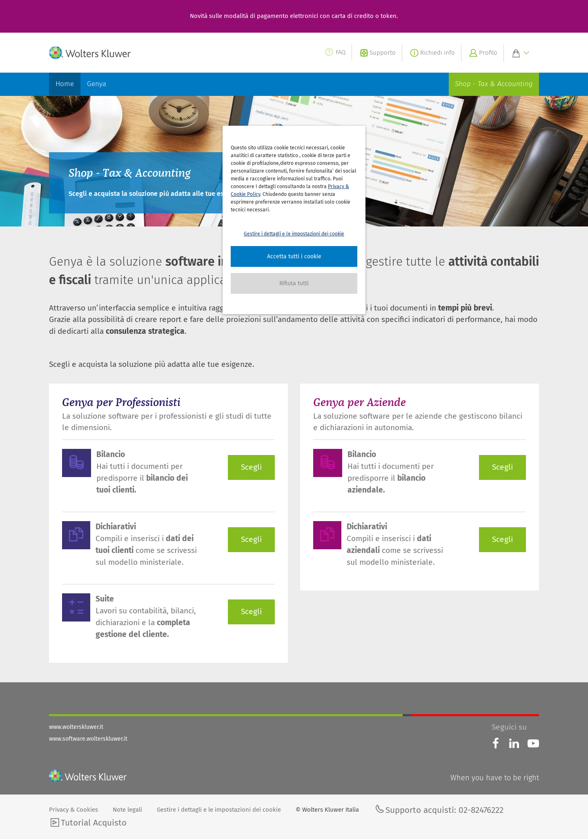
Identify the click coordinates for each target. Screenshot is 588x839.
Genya (96, 84)
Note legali (127, 809)
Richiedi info (431, 54)
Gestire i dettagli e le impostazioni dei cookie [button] (294, 234)
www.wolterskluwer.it (76, 727)
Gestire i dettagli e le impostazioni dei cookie (220, 809)
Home (65, 84)
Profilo (482, 54)
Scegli (251, 467)
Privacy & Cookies (74, 809)
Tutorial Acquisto (88, 823)
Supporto (377, 54)
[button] (294, 256)
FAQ (335, 52)
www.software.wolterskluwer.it (88, 738)
